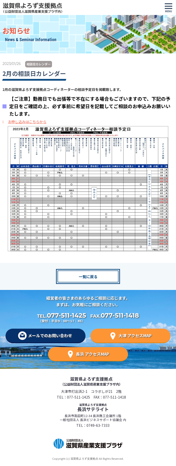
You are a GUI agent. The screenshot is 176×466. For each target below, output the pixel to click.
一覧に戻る (88, 276)
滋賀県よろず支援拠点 (91, 381)
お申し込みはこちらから (27, 121)
